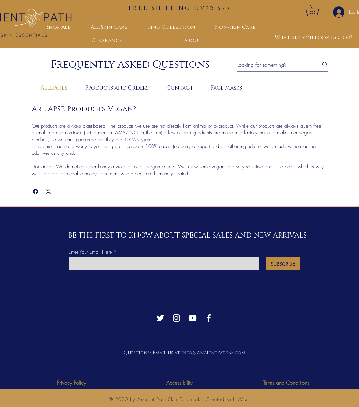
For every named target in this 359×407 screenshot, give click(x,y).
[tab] (54, 88)
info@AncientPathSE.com (213, 353)
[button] (317, 10)
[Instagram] (176, 318)
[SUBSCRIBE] (283, 263)
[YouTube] (192, 318)
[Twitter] (160, 318)
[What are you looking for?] (314, 37)
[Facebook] (209, 318)
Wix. (243, 399)
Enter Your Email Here (90, 252)
